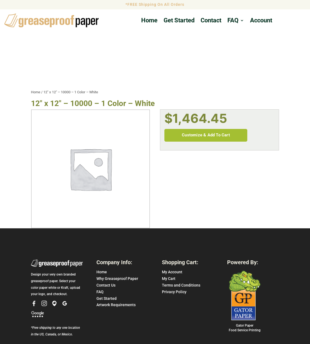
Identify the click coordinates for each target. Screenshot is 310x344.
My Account (172, 237)
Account (261, 21)
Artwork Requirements (116, 270)
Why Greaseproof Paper (117, 243)
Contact (211, 21)
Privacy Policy (174, 256)
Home (149, 21)
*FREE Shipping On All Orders (154, 4)
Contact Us (105, 250)
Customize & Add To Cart (206, 99)
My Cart (168, 243)
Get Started (106, 263)
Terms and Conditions (181, 250)
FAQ (232, 21)
